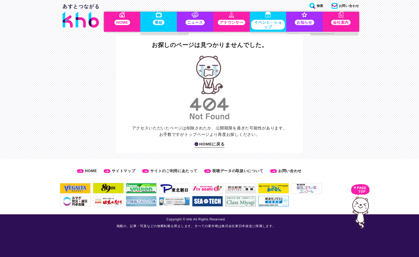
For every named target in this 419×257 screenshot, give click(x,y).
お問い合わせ (290, 171)
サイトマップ (123, 171)
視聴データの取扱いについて (237, 171)
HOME (91, 171)
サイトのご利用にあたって (173, 171)
